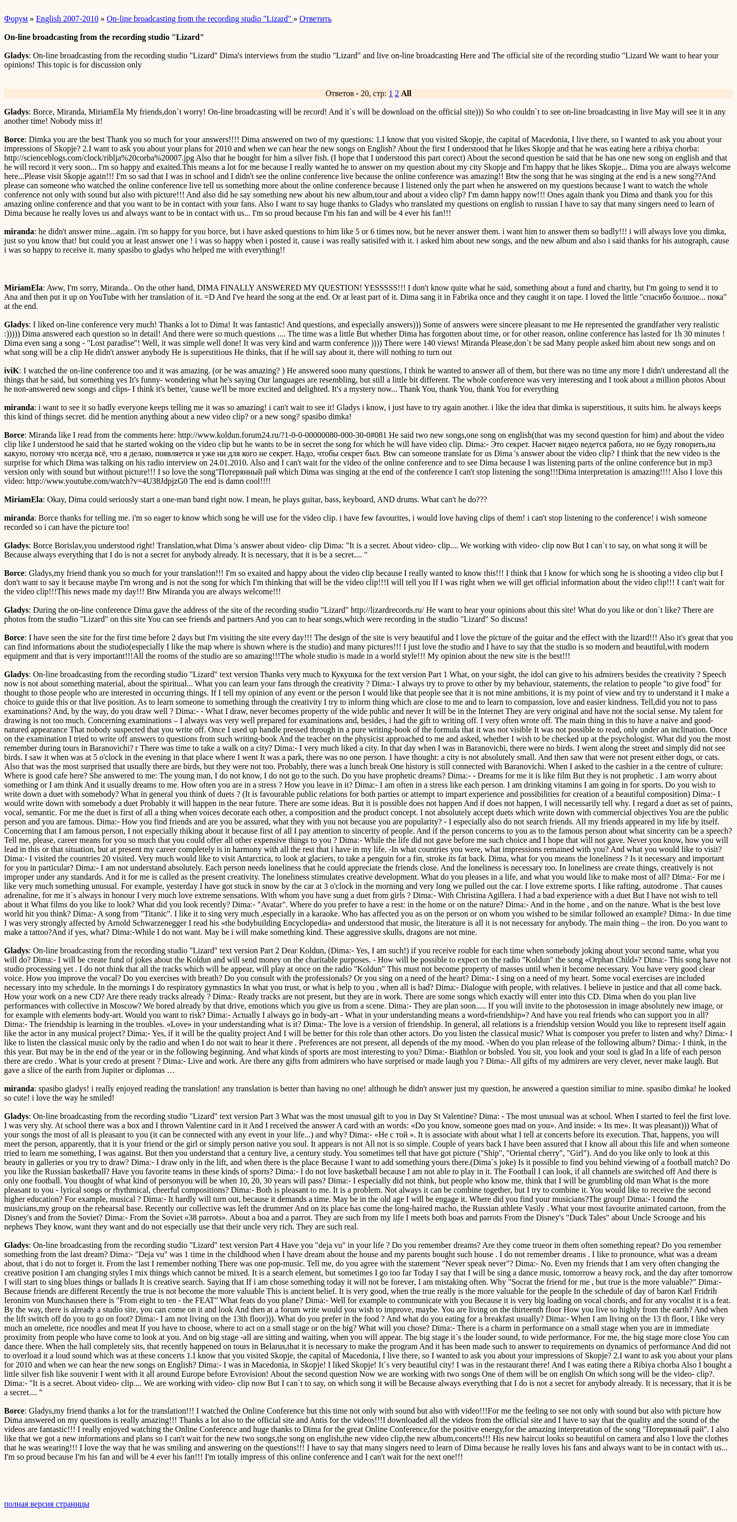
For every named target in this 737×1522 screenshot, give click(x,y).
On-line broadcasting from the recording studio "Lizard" (200, 18)
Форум (16, 18)
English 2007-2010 (67, 18)
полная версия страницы (47, 1503)
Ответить (315, 18)
